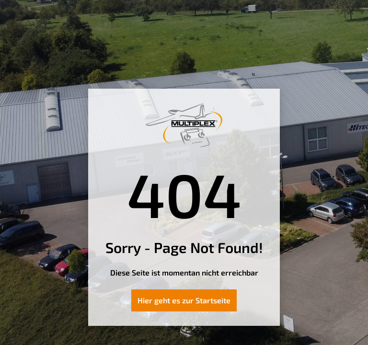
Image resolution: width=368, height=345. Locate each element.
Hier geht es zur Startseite (184, 300)
